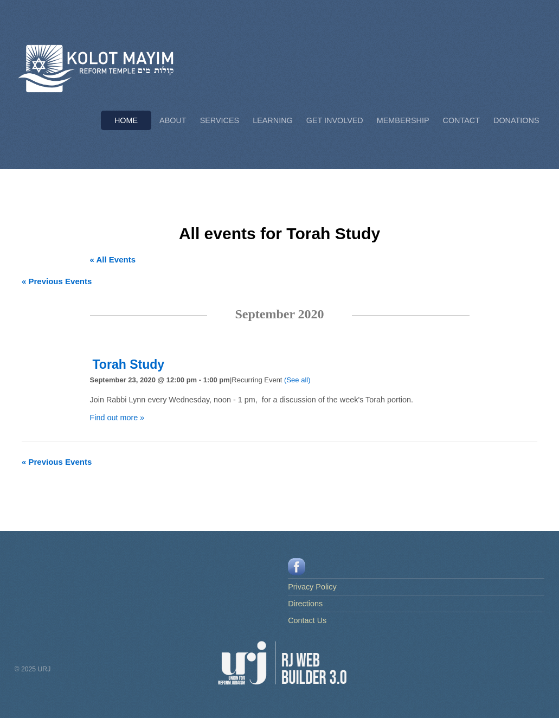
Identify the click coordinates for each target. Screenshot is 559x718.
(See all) (297, 380)
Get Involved (334, 120)
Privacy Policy (312, 586)
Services (220, 120)
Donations (516, 120)
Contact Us (307, 620)
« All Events (113, 259)
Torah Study (129, 364)
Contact (461, 120)
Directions (305, 603)
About (173, 120)
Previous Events (57, 281)
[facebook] (296, 566)
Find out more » (117, 417)
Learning (273, 120)
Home (126, 120)
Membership (403, 120)
